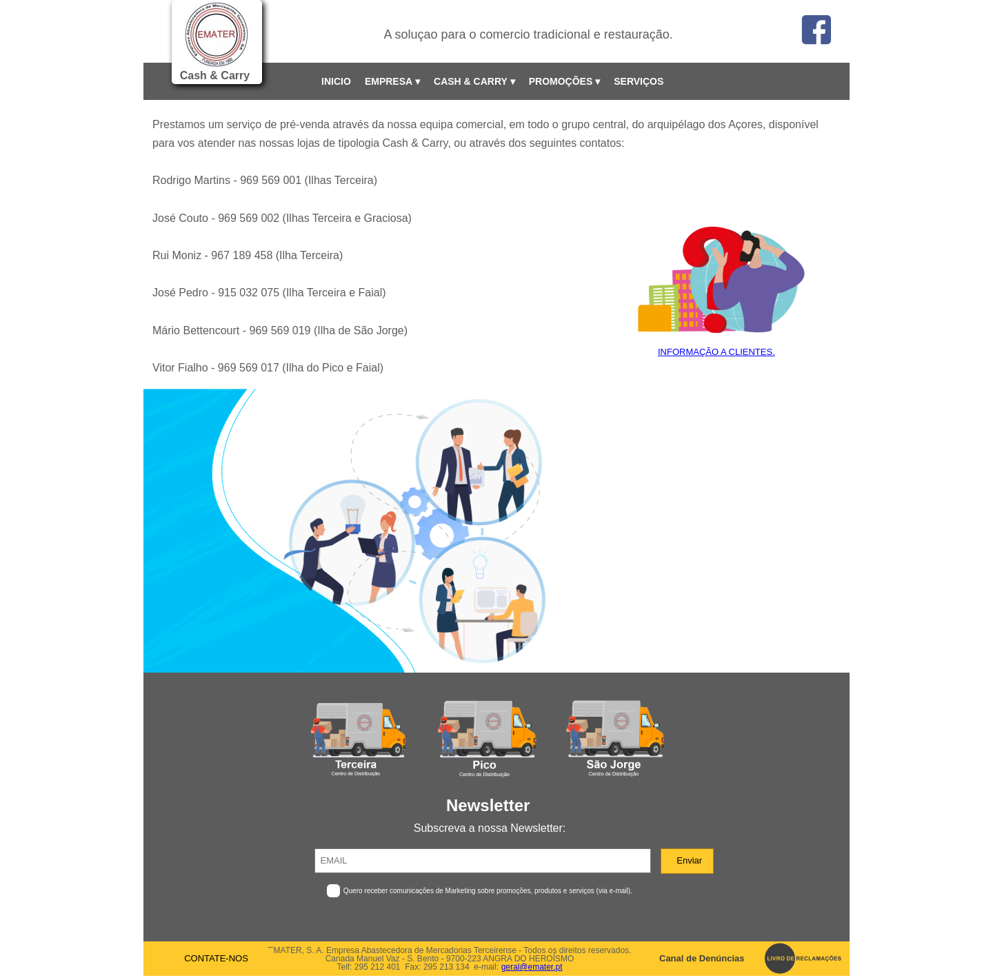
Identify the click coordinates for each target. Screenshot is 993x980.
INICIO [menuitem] (336, 81)
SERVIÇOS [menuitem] (638, 81)
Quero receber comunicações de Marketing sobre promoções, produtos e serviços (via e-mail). (487, 891)
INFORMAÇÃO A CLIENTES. (716, 352)
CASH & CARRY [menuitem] (474, 82)
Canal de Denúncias (702, 958)
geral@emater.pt (532, 967)
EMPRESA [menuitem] (392, 82)
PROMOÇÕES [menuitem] (564, 82)
